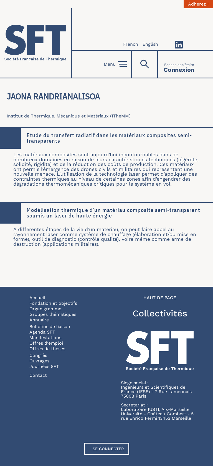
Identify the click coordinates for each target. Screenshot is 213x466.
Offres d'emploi (46, 343)
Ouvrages (39, 360)
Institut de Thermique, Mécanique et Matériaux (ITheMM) (69, 116)
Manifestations (45, 337)
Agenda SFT (42, 332)
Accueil (37, 297)
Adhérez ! (198, 4)
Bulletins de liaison (49, 326)
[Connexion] (179, 64)
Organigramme (45, 308)
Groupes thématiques (52, 314)
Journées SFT (44, 366)
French (130, 44)
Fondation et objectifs (53, 303)
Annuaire (39, 319)
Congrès (38, 355)
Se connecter (108, 449)
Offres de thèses (47, 348)
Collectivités (160, 313)
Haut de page (159, 298)
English (150, 44)
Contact (38, 375)
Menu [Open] (115, 64)
